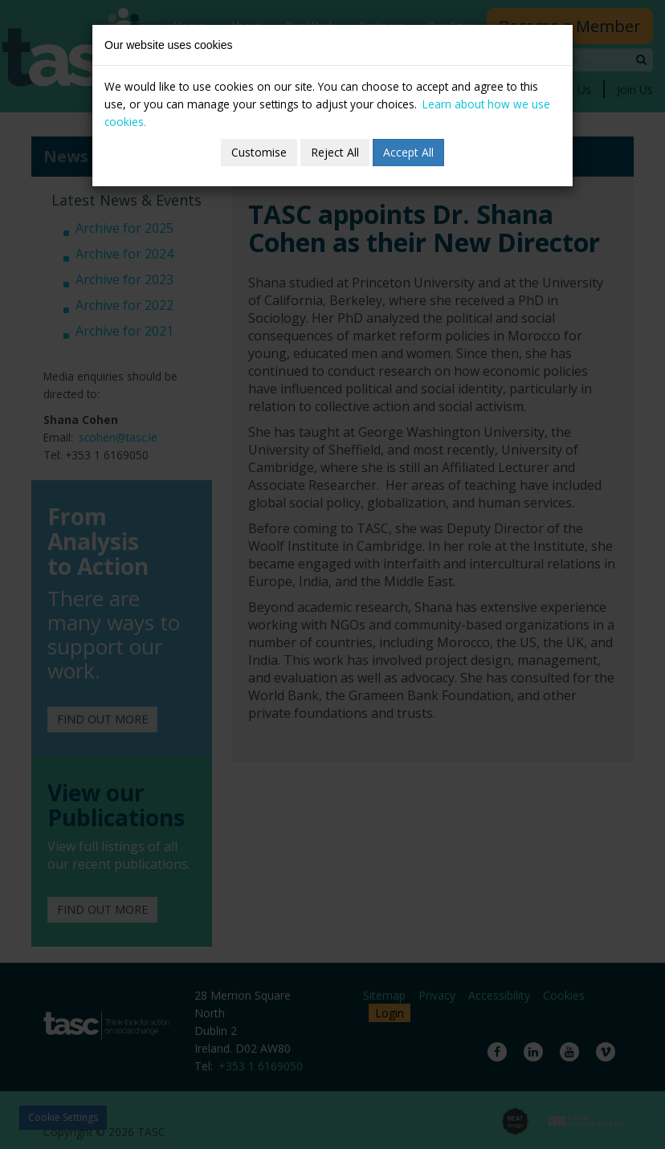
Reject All (335, 152)
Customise (259, 152)
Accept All (408, 152)
